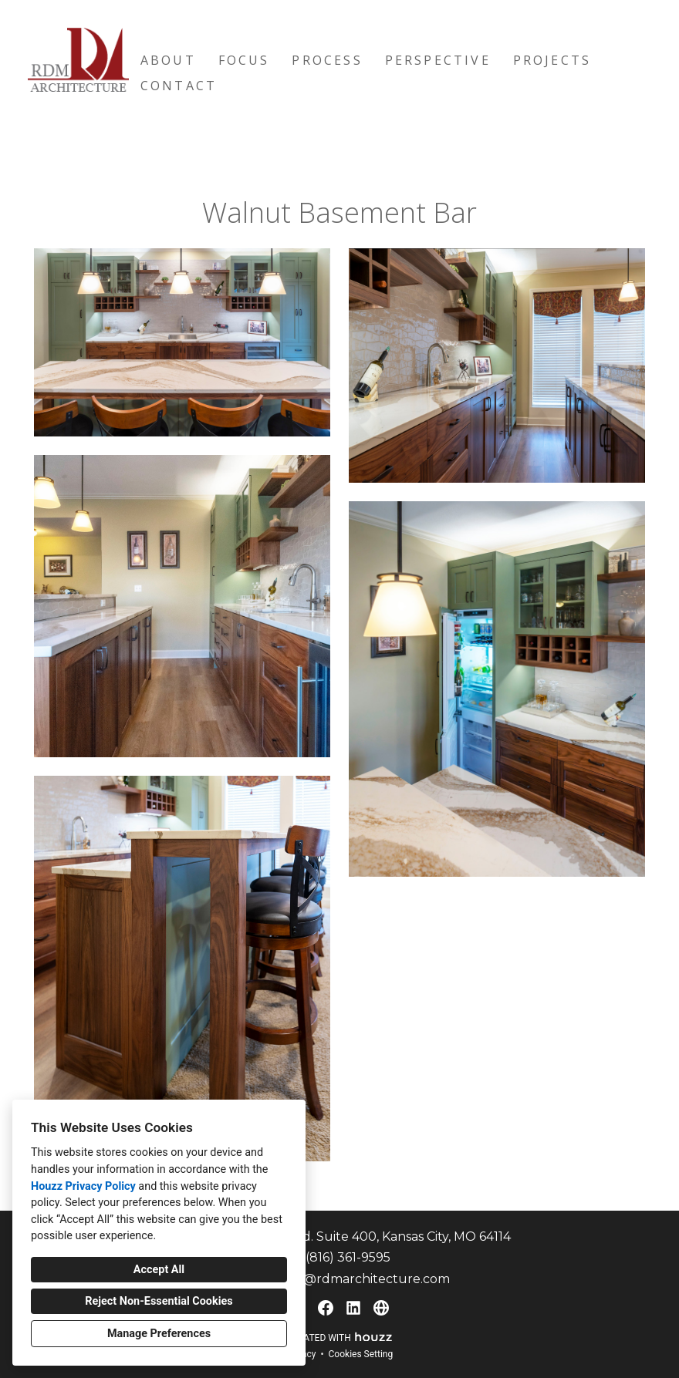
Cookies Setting (361, 1354)
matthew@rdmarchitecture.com (348, 1279)
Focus (244, 60)
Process (327, 60)
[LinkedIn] (353, 1307)
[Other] (381, 1307)
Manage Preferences (159, 1333)
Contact (178, 85)
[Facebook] (325, 1307)
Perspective (438, 60)
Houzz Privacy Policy (83, 1186)
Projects (552, 60)
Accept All (158, 1269)
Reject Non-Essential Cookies (158, 1301)
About (168, 60)
